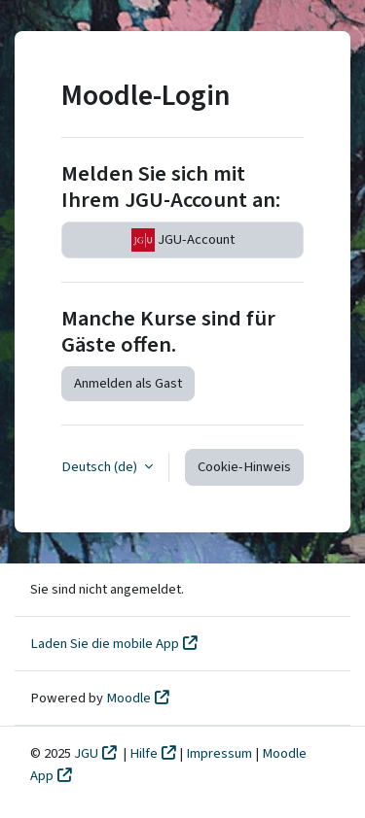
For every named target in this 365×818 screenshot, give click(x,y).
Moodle (128, 698)
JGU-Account (183, 240)
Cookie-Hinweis (244, 467)
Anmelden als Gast (128, 383)
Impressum (220, 753)
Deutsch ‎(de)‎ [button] (100, 467)
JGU (86, 753)
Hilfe (143, 753)
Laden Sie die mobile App (104, 643)
